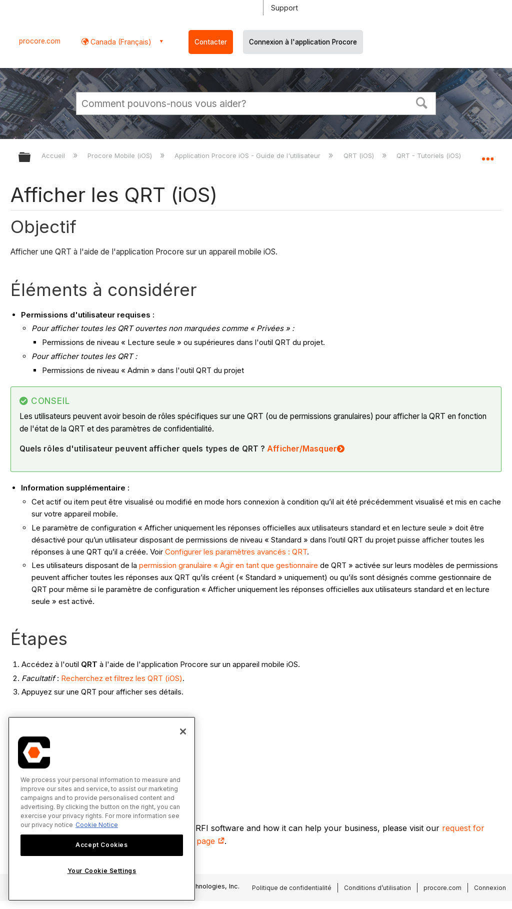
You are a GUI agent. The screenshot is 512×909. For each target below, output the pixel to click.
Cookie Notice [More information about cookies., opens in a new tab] (97, 824)
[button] (422, 102)
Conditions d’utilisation (377, 888)
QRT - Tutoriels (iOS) (429, 156)
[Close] (183, 731)
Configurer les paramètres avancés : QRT (236, 551)
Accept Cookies (102, 844)
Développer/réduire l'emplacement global (488, 154)
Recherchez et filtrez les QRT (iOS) (121, 678)
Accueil (54, 156)
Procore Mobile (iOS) (121, 156)
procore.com (39, 41)
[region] (102, 808)
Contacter (210, 42)
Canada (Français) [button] (120, 42)
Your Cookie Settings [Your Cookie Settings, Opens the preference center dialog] (102, 870)
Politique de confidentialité (292, 888)
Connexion (490, 888)
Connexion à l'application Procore (303, 42)
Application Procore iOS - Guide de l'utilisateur (248, 156)
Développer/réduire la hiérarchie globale (31, 157)
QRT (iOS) (360, 156)
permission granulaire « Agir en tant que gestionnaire (228, 565)
